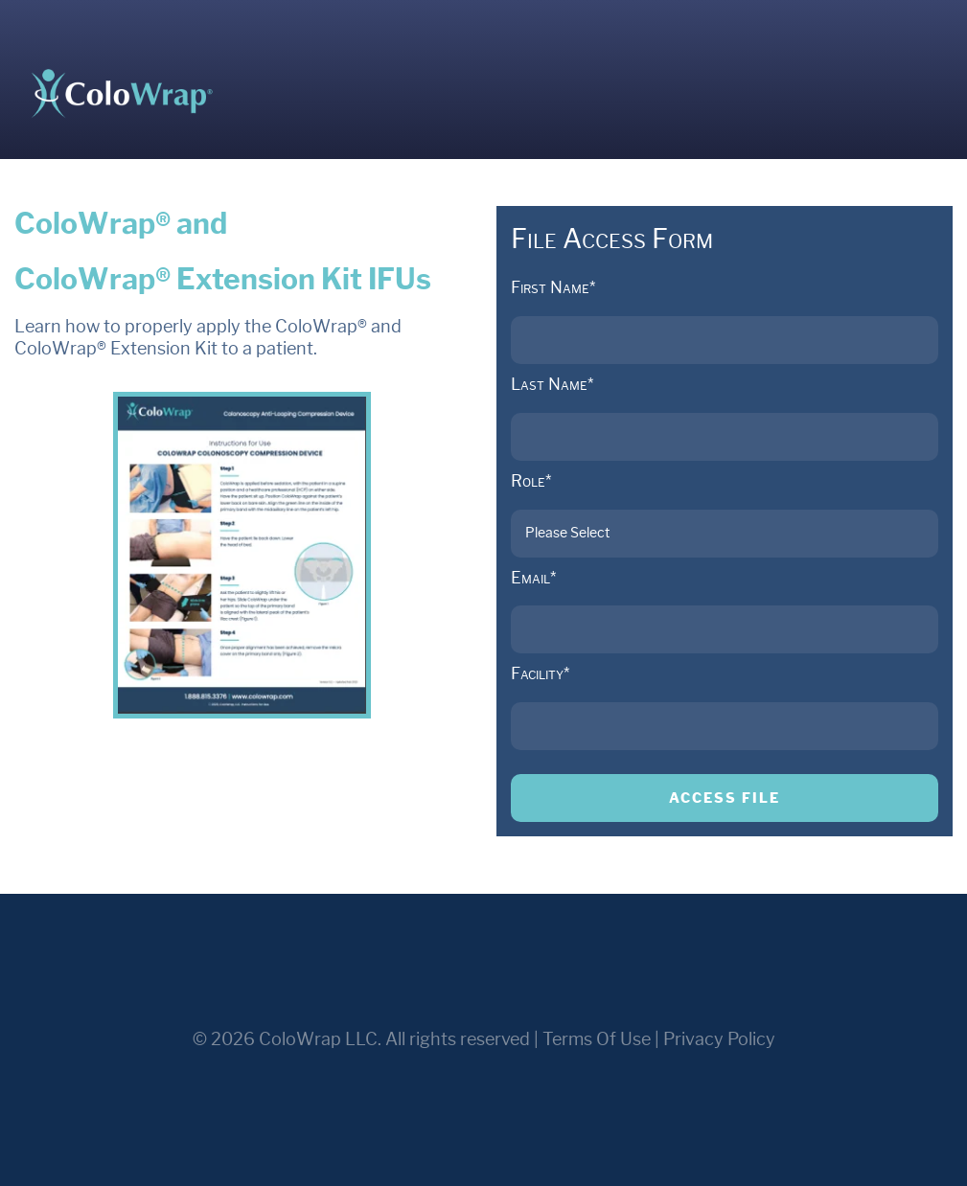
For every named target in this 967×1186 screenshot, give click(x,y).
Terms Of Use (596, 1039)
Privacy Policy (719, 1039)
